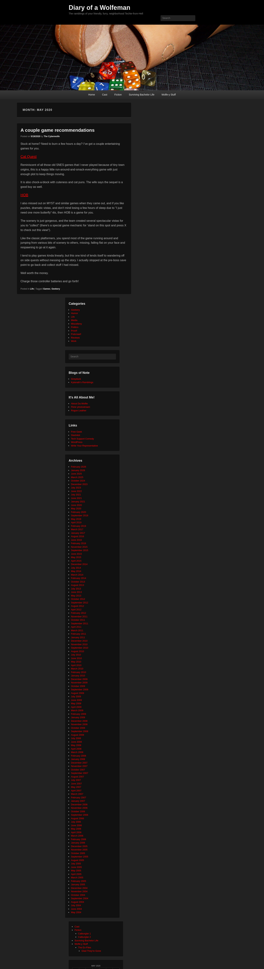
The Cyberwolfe (52, 136)
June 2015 (76, 554)
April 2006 (76, 832)
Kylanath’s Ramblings (82, 382)
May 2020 (76, 508)
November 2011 (79, 616)
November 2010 (79, 644)
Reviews (75, 337)
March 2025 (77, 477)
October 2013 (78, 581)
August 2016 (77, 536)
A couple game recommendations (58, 130)
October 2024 (78, 480)
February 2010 (78, 672)
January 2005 (78, 884)
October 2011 (78, 620)
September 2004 (79, 898)
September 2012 (79, 602)
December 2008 (79, 721)
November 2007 (79, 766)
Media (74, 320)
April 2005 (76, 874)
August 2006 (77, 818)
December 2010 (79, 640)
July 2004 (76, 905)
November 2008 (79, 724)
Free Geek (76, 431)
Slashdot (75, 435)
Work (73, 341)
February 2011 (78, 633)
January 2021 (78, 501)
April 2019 (76, 522)
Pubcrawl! (76, 334)
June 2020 (76, 505)
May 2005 (76, 870)
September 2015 (79, 550)
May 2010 (76, 661)
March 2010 (77, 668)
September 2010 (79, 647)
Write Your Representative (84, 445)
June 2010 (76, 658)
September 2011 (79, 623)
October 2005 (78, 853)
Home (91, 94)
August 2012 (77, 606)
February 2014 (78, 578)
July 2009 (76, 696)
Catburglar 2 (84, 937)
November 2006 (79, 808)
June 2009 (76, 700)
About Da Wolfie (79, 403)
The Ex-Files (84, 947)
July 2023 (76, 487)
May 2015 (76, 557)
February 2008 (78, 755)
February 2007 (78, 797)
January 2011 (78, 637)
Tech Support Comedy (82, 438)
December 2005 (79, 846)
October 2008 (78, 728)
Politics (74, 327)
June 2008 (76, 741)
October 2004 (78, 895)
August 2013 (77, 585)
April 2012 (76, 609)
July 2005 (76, 863)
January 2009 (78, 717)
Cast (104, 94)
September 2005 (79, 856)
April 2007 (76, 790)
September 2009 (79, 689)
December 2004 (79, 888)
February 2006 (78, 839)
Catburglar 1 (84, 933)
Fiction (118, 94)
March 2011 (77, 630)
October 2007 (78, 769)
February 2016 (78, 543)
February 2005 (78, 881)
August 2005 (77, 860)
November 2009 (79, 682)
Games (46, 289)
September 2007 (79, 773)
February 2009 (78, 714)
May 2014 (76, 571)
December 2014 (79, 564)
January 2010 (78, 675)
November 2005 (79, 849)
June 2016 (76, 540)
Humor (74, 313)
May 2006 (76, 828)
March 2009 (77, 710)
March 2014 (77, 574)
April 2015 (76, 560)
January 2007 (78, 801)
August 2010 (77, 651)
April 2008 (76, 748)
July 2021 (76, 494)
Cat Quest (29, 157)
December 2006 (79, 804)
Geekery (56, 289)
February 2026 (78, 466)
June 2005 (76, 867)
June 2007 (76, 783)
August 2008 (77, 735)
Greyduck (76, 379)
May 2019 (76, 519)
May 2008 (76, 745)
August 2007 (77, 776)
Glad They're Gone (91, 951)
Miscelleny (76, 323)
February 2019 (78, 526)
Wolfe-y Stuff (168, 94)
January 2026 (78, 470)
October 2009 (78, 686)
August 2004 (77, 902)
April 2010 (76, 665)
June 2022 (76, 491)
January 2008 (78, 759)
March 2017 (77, 529)
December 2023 (79, 484)
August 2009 (77, 693)
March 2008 (77, 752)
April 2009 (76, 707)
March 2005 (77, 877)
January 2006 (78, 842)
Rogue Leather (78, 410)
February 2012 (78, 613)
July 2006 (76, 821)
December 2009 (79, 679)
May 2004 (76, 912)
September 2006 (79, 815)
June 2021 (76, 498)
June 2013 (76, 592)
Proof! (74, 330)
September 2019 (79, 515)
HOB (24, 195)
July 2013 (76, 588)
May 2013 (76, 595)
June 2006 (76, 825)
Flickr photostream (80, 407)
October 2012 (78, 599)
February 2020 (78, 512)
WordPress (76, 442)
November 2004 (79, 891)
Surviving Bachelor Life (141, 94)
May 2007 (76, 787)
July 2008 (76, 738)
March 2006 (77, 835)
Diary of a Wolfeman (99, 7)
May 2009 (76, 703)
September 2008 (79, 731)
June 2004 (76, 909)
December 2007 (79, 762)
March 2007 (77, 794)
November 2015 (79, 547)
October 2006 (78, 811)
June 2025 (76, 473)
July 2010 (76, 654)
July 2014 (76, 567)
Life (32, 289)
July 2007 (76, 780)
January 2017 (78, 533)
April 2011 (76, 627)
